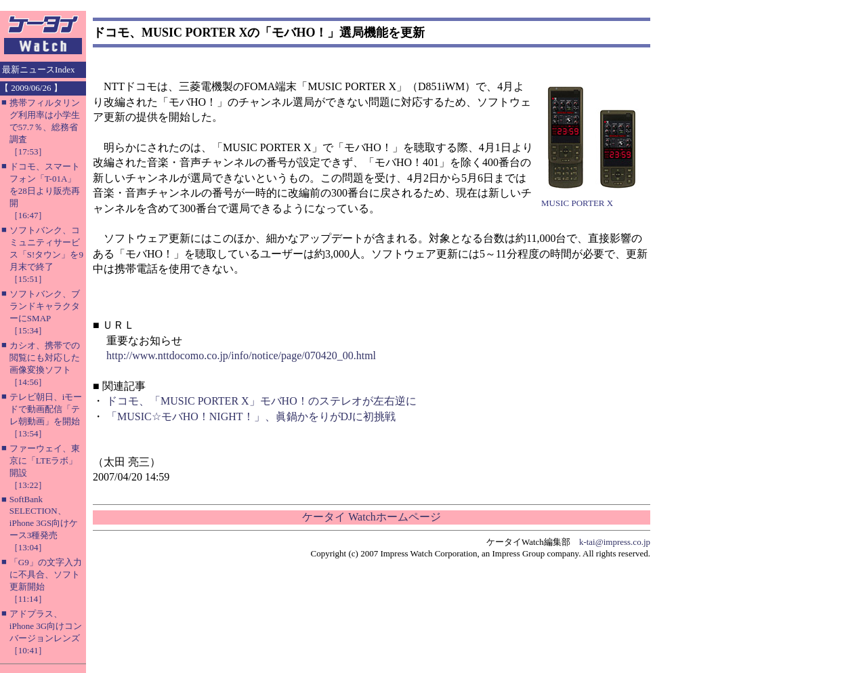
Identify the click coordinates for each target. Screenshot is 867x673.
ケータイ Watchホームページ (371, 517)
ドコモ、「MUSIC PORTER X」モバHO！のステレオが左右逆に (261, 401)
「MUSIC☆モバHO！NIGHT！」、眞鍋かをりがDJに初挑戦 (251, 416)
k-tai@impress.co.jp (614, 542)
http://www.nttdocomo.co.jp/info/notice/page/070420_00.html (241, 355)
